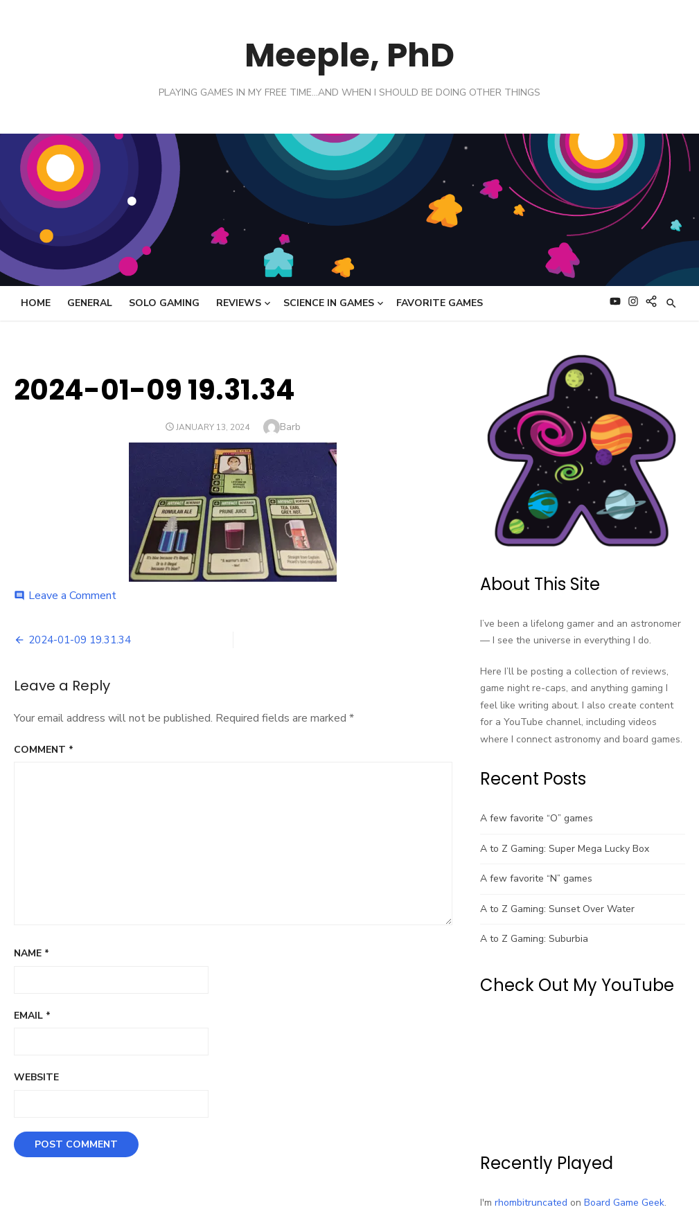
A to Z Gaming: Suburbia (534, 938)
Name (31, 953)
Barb (290, 427)
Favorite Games (439, 303)
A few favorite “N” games (536, 878)
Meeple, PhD (349, 55)
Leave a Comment (72, 595)
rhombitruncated (531, 1202)
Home (36, 303)
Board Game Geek (624, 1202)
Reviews (238, 303)
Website (36, 1077)
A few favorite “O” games (536, 818)
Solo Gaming (164, 303)
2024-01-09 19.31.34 (79, 640)
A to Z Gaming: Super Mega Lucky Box (564, 848)
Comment (43, 749)
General (89, 303)
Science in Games (328, 303)
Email (32, 1015)
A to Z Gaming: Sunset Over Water (557, 909)
